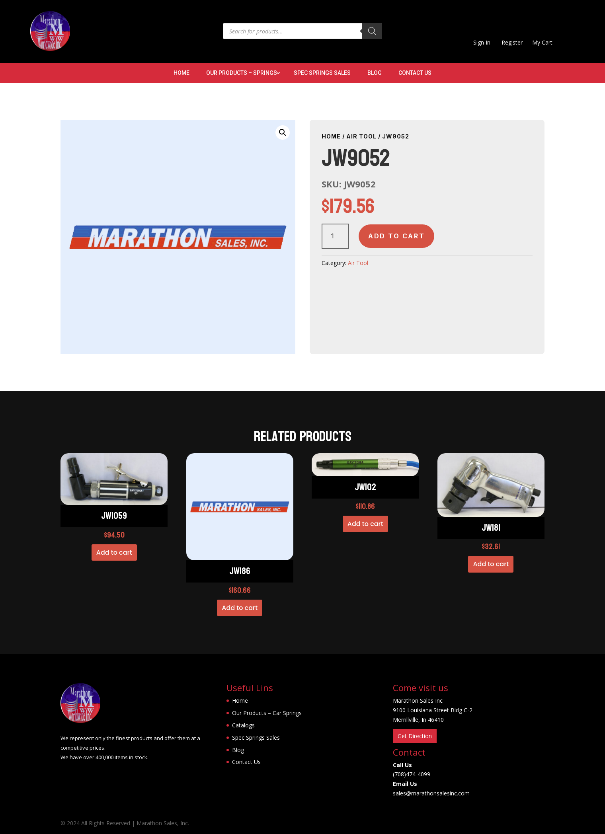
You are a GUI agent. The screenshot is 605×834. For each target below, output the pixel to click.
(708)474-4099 (411, 774)
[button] (282, 132)
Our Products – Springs (241, 73)
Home (181, 73)
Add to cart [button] (114, 552)
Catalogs (243, 725)
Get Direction (415, 736)
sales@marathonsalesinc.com (431, 793)
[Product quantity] (335, 236)
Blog (374, 73)
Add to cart (396, 236)
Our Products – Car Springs (267, 713)
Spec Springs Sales (322, 73)
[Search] (372, 31)
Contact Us (414, 73)
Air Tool (361, 136)
